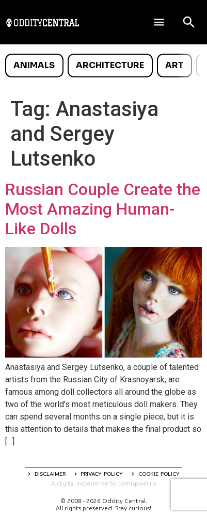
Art (174, 65)
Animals (34, 65)
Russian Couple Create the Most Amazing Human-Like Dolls (102, 209)
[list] (103, 65)
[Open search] (189, 22)
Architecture (110, 65)
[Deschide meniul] (159, 22)
